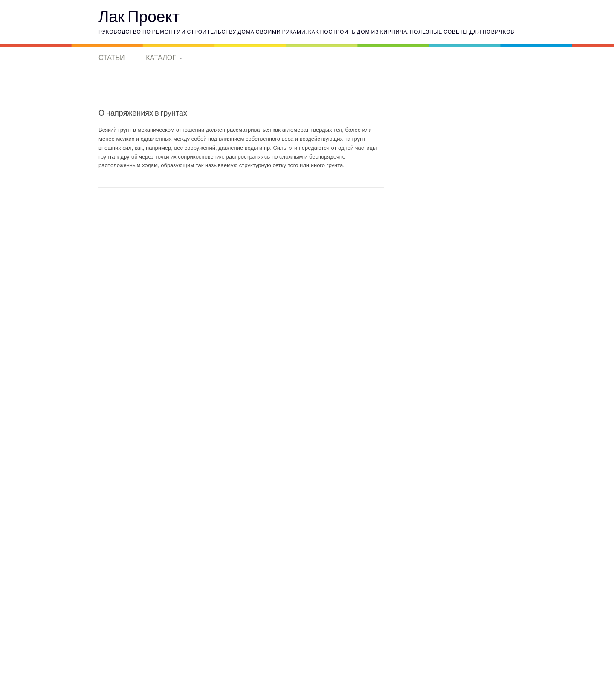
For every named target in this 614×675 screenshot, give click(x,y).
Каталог (161, 57)
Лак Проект (139, 16)
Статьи (111, 57)
